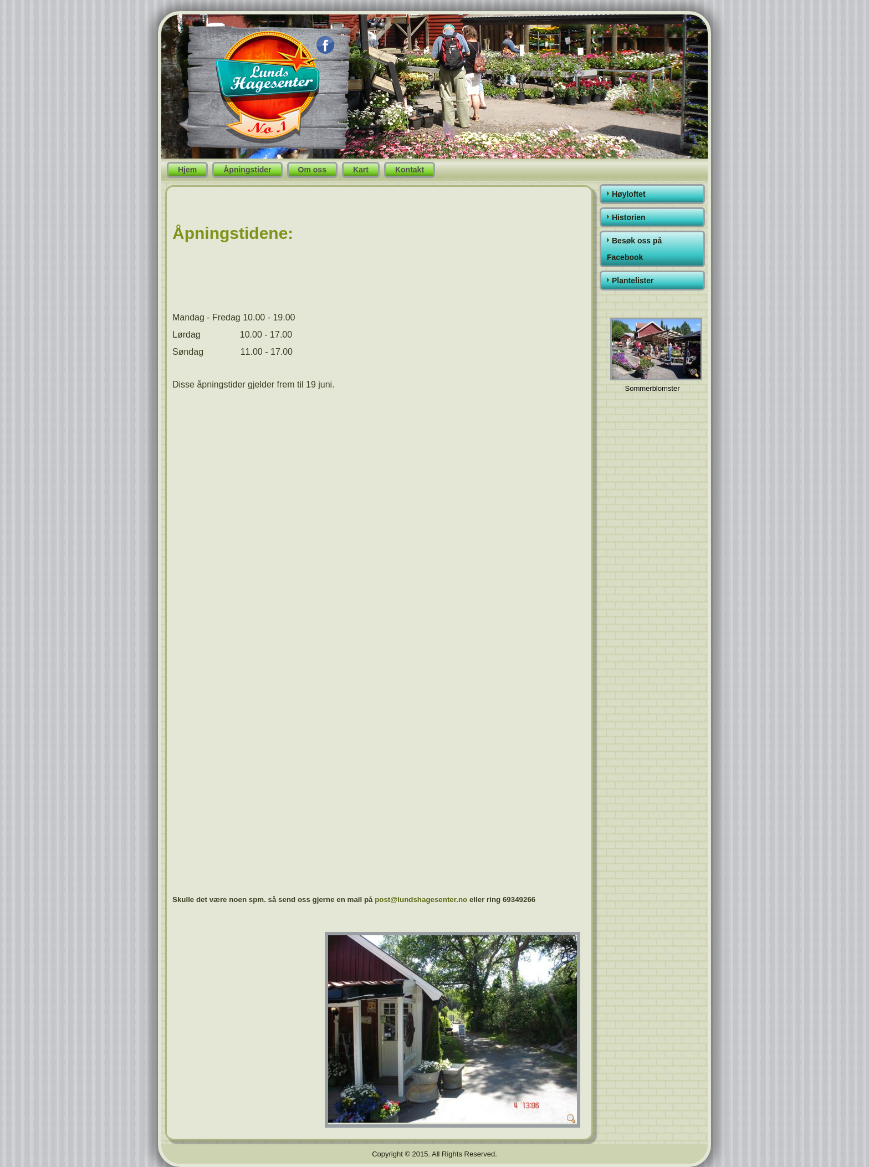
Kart (361, 169)
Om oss (312, 169)
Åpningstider (247, 169)
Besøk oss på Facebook (634, 249)
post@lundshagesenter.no (421, 899)
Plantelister (632, 280)
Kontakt (409, 169)
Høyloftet (629, 194)
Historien (629, 217)
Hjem (187, 169)
